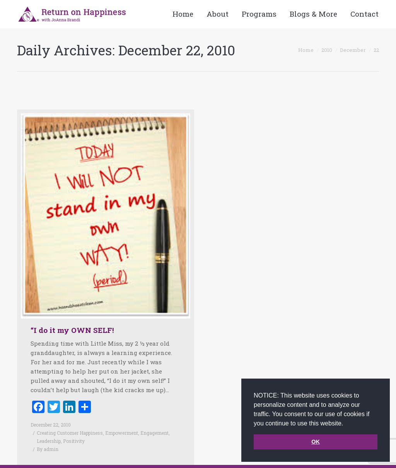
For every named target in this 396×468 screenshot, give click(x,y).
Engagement (154, 433)
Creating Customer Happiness (70, 433)
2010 (326, 49)
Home (306, 49)
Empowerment (121, 433)
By (47, 449)
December (353, 49)
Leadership (49, 441)
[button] (346, 424)
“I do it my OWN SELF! (72, 330)
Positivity (74, 441)
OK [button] (315, 442)
